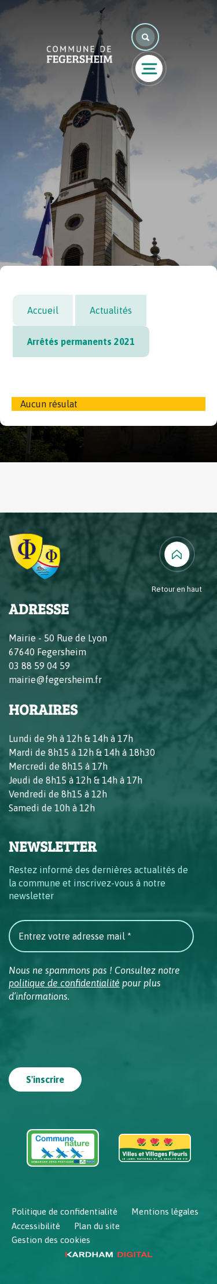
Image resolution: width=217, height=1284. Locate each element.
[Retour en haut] (176, 566)
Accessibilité (36, 1226)
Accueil (42, 310)
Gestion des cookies (51, 1240)
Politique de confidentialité (64, 1211)
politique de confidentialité (64, 983)
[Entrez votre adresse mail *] (101, 936)
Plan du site (97, 1226)
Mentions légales (164, 1211)
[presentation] (97, 1030)
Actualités (111, 310)
